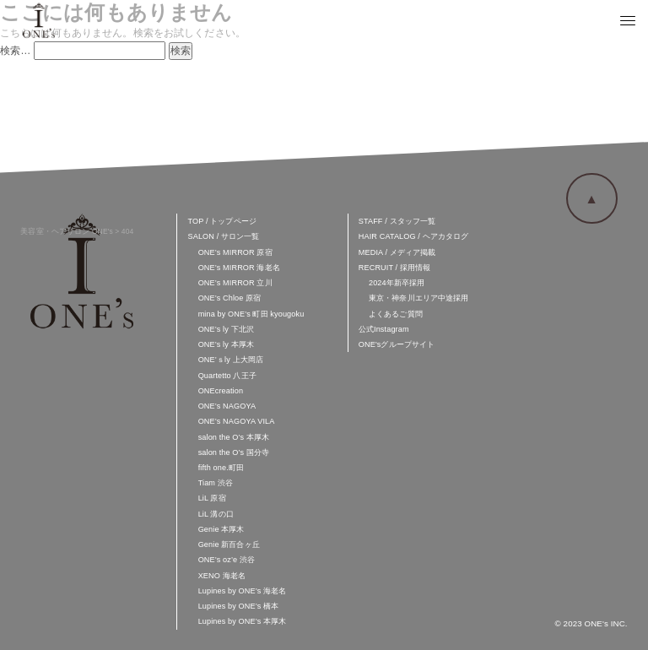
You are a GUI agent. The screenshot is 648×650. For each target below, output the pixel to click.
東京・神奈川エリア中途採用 (419, 298)
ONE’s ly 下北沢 (226, 329)
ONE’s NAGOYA (227, 406)
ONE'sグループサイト (397, 344)
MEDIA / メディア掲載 (397, 252)
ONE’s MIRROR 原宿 (235, 252)
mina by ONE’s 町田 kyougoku (251, 314)
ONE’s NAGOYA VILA (236, 421)
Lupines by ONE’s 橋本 (238, 606)
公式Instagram (384, 329)
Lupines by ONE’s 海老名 (242, 591)
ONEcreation (221, 391)
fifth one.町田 (221, 467)
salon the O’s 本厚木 (234, 437)
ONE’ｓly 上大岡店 (230, 359)
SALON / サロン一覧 (224, 236)
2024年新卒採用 (396, 283)
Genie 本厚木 (221, 529)
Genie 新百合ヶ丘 (229, 544)
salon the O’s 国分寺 (234, 452)
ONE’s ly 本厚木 (226, 344)
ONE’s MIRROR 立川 (235, 283)
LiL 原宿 (212, 498)
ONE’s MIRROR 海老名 (239, 267)
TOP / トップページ (222, 221)
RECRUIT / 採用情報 (395, 267)
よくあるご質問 (396, 314)
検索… (15, 51)
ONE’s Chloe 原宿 (230, 298)
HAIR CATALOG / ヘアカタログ (414, 236)
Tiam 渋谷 (215, 483)
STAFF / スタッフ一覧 (397, 221)
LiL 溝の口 (216, 514)
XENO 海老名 (222, 575)
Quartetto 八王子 (227, 375)
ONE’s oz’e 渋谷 (227, 559)
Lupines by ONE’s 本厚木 (242, 621)
